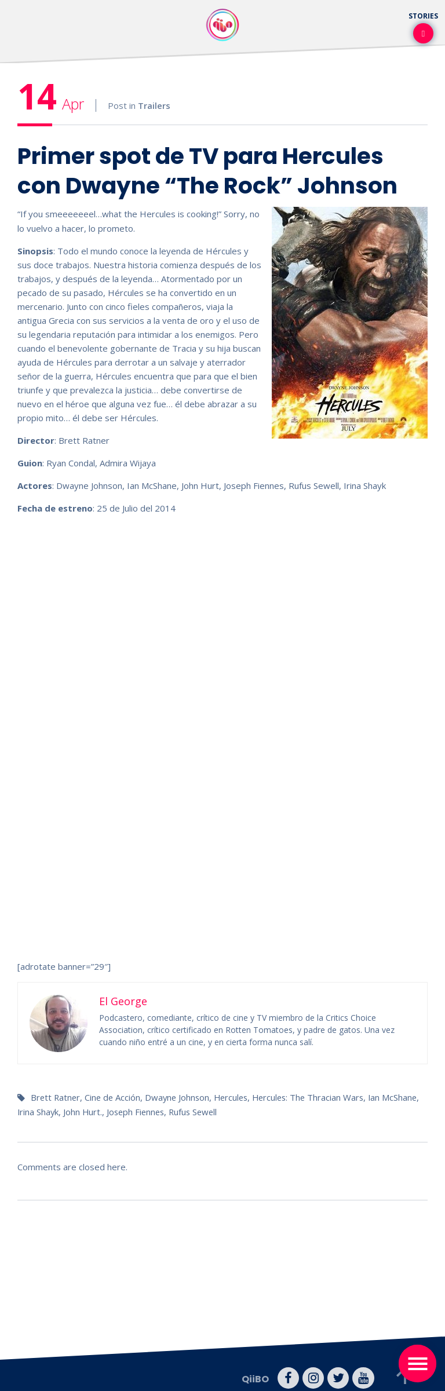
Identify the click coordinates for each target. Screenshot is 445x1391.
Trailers (154, 105)
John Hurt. (124, 1110)
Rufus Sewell (238, 1110)
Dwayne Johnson (181, 1096)
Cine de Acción (114, 1096)
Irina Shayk (78, 1110)
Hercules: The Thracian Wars (316, 1096)
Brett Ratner (56, 1096)
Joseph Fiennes (178, 1110)
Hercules (236, 1096)
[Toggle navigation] (417, 1363)
